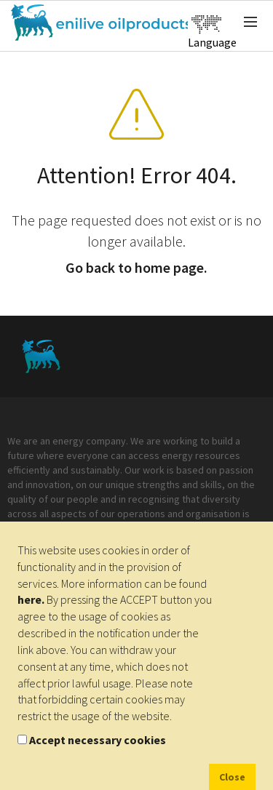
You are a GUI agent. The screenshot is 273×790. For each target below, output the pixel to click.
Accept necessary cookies (97, 740)
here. (30, 599)
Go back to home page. (136, 267)
